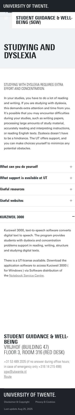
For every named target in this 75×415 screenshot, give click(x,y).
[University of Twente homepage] (26, 6)
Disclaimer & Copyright (16, 402)
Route (8, 376)
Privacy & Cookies (45, 402)
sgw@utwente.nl (15, 371)
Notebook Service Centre (26, 275)
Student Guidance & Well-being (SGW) (44, 20)
